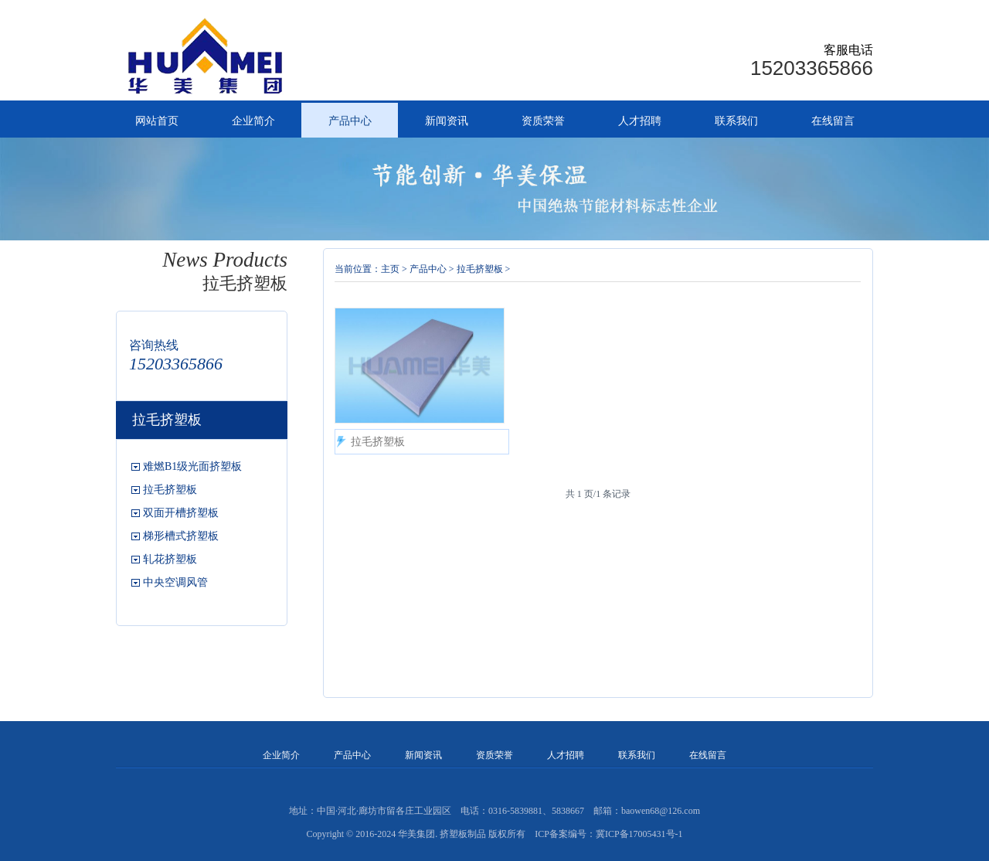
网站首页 (156, 121)
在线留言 (833, 121)
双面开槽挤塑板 (181, 513)
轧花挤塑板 (170, 559)
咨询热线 (153, 345)
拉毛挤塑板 (170, 489)
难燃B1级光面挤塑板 (192, 466)
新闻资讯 (446, 121)
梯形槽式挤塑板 (181, 536)
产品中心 (350, 121)
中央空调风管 (175, 582)
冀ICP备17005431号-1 (639, 834)
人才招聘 (639, 121)
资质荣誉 (543, 121)
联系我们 (736, 121)
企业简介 (253, 121)
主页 (390, 269)
